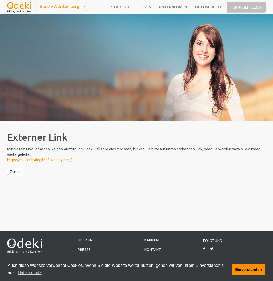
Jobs (146, 7)
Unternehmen (173, 7)
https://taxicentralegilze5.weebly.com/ (39, 160)
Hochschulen (209, 7)
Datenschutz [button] (30, 272)
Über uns (86, 240)
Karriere (152, 240)
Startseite (122, 7)
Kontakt (152, 249)
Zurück (15, 171)
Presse (84, 249)
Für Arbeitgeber (246, 7)
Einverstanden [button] (248, 269)
